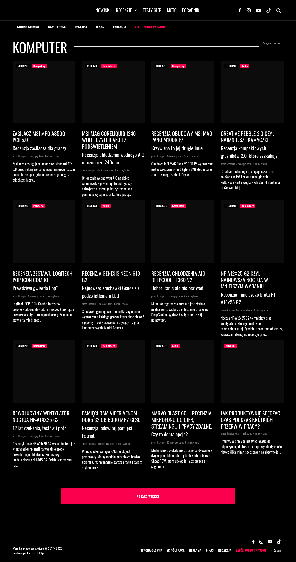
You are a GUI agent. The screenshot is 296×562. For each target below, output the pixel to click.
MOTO (172, 10)
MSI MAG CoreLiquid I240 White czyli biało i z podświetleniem (109, 140)
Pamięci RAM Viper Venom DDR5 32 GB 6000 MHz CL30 (111, 416)
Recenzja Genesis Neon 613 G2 (111, 276)
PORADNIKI (191, 10)
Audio (245, 66)
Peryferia (38, 206)
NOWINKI (103, 10)
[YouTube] (258, 10)
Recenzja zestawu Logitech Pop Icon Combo (42, 276)
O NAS (100, 26)
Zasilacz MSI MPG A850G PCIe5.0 (39, 136)
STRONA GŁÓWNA (28, 26)
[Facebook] (240, 10)
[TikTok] (268, 10)
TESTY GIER (152, 10)
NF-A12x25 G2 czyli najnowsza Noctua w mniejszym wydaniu (244, 279)
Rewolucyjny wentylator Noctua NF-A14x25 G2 (41, 416)
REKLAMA (81, 26)
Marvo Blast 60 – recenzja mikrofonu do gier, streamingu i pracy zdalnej (182, 419)
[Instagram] (248, 10)
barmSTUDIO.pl (35, 552)
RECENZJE (124, 10)
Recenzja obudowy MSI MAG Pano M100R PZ (181, 136)
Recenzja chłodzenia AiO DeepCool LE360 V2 (178, 276)
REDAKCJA (119, 26)
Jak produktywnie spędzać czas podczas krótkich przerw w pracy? (250, 419)
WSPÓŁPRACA (57, 26)
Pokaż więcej (148, 496)
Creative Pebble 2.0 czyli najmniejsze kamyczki (248, 136)
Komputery (39, 66)
